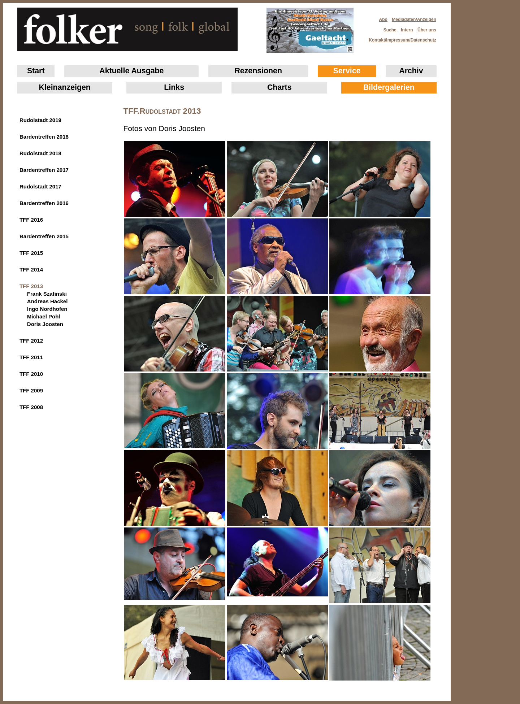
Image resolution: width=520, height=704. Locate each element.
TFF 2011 (31, 357)
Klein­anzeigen (65, 87)
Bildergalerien (389, 87)
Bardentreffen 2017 (44, 170)
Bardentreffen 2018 (44, 137)
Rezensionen (258, 70)
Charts (279, 87)
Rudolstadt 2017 (40, 186)
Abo (383, 19)
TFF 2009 (31, 390)
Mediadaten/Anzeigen (414, 19)
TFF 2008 (31, 407)
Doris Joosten (45, 324)
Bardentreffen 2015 (44, 236)
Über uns (426, 29)
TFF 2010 (31, 374)
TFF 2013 (31, 286)
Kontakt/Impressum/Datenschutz (400, 38)
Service (347, 70)
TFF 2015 (31, 253)
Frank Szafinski (47, 294)
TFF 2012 (31, 341)
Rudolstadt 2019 (40, 120)
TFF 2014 (31, 269)
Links (174, 87)
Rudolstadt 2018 (40, 153)
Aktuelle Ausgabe (131, 70)
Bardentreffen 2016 (44, 203)
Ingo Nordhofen (47, 309)
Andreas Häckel (47, 301)
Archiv (411, 70)
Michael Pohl (43, 316)
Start (36, 70)
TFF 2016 (31, 220)
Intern (407, 29)
